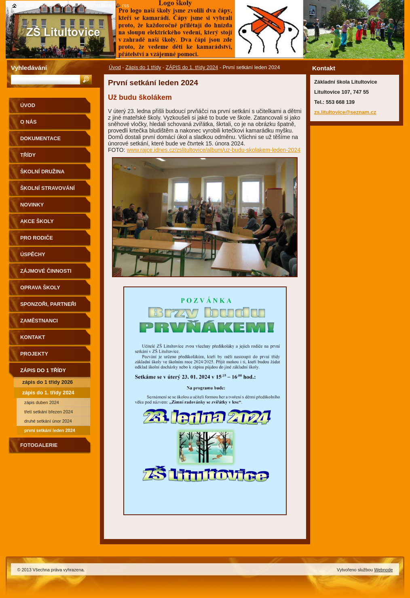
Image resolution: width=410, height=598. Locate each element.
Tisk (66, 5)
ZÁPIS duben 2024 (41, 402)
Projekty (34, 354)
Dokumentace (40, 138)
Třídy (28, 155)
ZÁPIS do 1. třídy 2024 (192, 67)
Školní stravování (47, 188)
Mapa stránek (96, 5)
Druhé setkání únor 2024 (48, 421)
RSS (125, 5)
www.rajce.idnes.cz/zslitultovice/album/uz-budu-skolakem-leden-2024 (213, 150)
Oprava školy (40, 287)
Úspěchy (32, 254)
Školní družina (42, 171)
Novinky (32, 205)
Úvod (115, 67)
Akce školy (37, 221)
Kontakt (32, 337)
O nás (28, 122)
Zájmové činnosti (46, 271)
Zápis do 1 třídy (143, 67)
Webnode (383, 569)
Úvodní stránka (35, 5)
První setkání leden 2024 (49, 430)
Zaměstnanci (39, 321)
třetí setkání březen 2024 (48, 411)
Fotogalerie (38, 445)
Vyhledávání (29, 67)
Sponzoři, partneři (48, 304)
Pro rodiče (36, 238)
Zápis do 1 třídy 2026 (47, 382)
